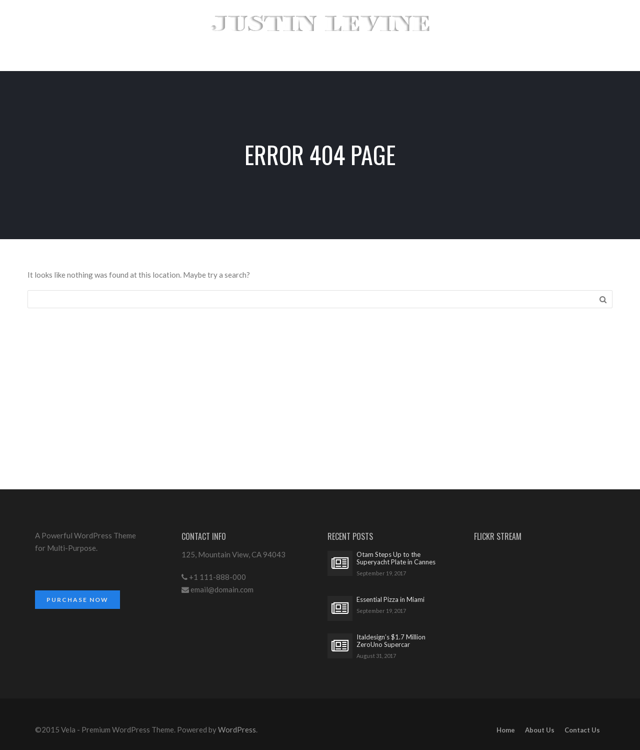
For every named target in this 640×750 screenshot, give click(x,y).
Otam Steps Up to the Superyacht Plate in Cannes (396, 558)
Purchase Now (77, 599)
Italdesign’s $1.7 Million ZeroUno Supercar (391, 640)
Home (505, 730)
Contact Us (582, 730)
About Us (539, 730)
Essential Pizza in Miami (390, 599)
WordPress (237, 729)
